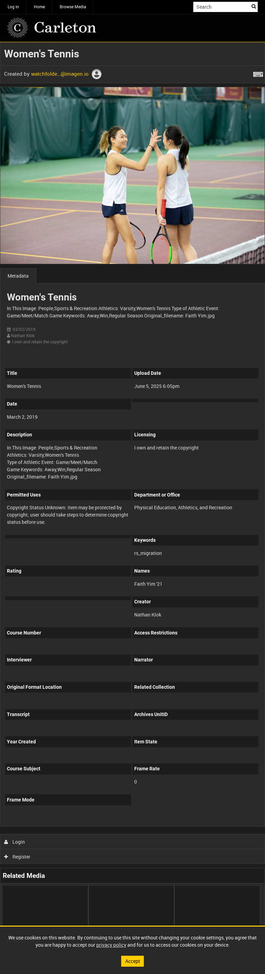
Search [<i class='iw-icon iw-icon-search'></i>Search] (254, 6)
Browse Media (73, 6)
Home (39, 6)
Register (17, 856)
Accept (132, 961)
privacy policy (111, 944)
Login (14, 841)
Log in (13, 6)
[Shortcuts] (258, 73)
